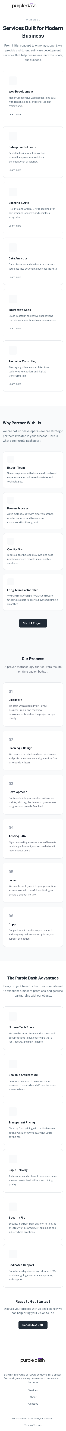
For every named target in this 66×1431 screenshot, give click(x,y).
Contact (33, 1403)
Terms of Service (33, 1425)
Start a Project (33, 623)
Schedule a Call (33, 1325)
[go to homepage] (25, 14)
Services (33, 1390)
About (33, 1397)
